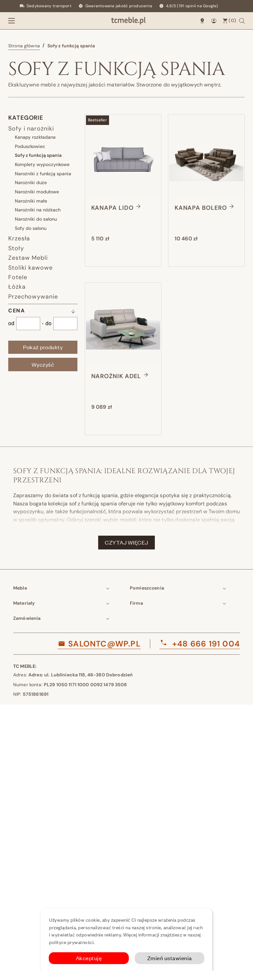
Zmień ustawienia (169, 958)
